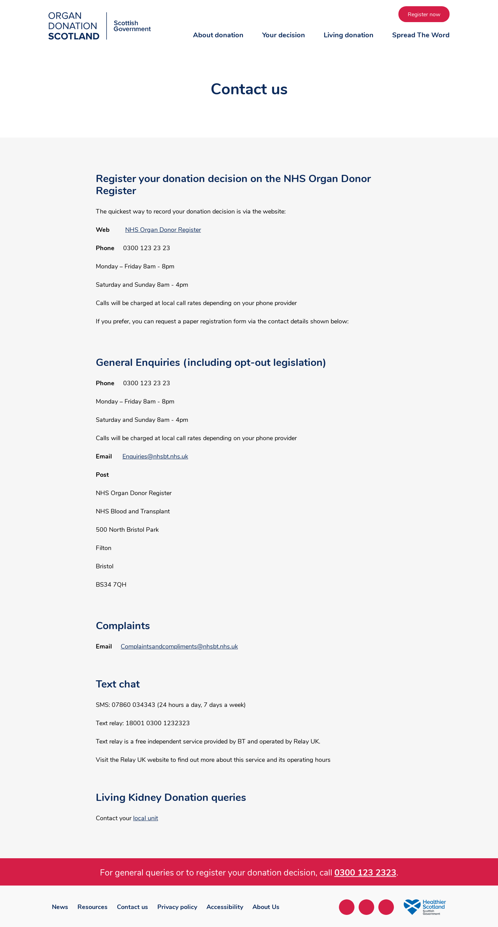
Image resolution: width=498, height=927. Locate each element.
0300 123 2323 (365, 873)
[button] (218, 41)
